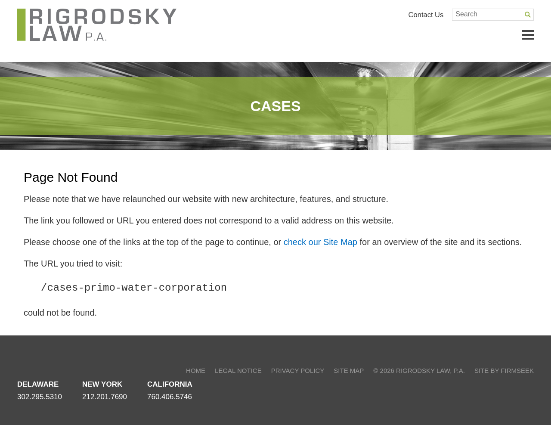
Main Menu (528, 35)
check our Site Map (320, 242)
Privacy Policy (298, 370)
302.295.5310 (39, 397)
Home (195, 370)
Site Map (349, 370)
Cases (275, 106)
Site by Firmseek (504, 370)
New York (102, 384)
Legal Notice (238, 370)
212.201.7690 (104, 397)
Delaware (38, 384)
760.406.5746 (169, 397)
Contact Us (426, 15)
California (169, 384)
